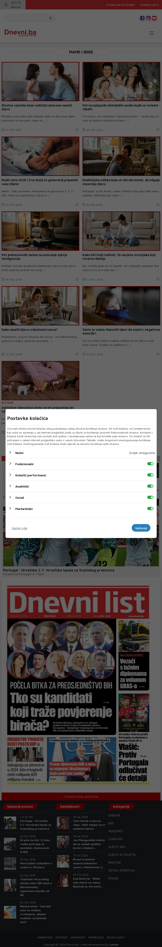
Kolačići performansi (30, 475)
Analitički (22, 486)
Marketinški (24, 508)
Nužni (19, 452)
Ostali (19, 497)
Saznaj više (19, 528)
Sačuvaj (141, 528)
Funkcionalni (24, 464)
